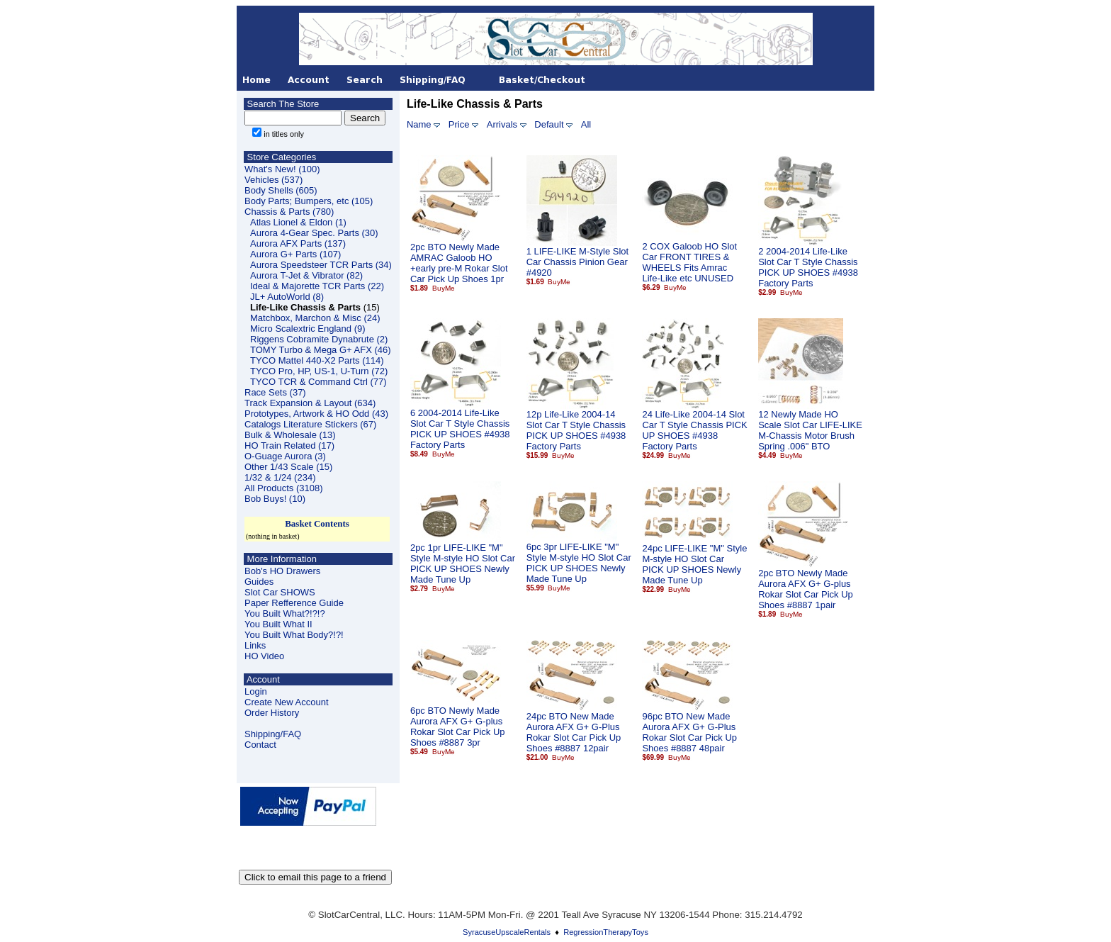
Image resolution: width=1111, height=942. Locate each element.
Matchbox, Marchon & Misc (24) (315, 318)
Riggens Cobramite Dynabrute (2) (319, 339)
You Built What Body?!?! (294, 634)
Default (548, 124)
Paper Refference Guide (294, 603)
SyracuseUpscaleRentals (507, 932)
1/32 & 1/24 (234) (279, 477)
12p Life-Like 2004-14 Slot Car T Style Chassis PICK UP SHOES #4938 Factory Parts (576, 430)
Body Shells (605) (280, 190)
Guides (258, 581)
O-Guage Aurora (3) (285, 456)
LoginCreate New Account (286, 696)
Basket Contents (317, 523)
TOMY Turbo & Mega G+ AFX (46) (320, 349)
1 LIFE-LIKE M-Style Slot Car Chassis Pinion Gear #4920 (577, 262)
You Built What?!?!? (284, 613)
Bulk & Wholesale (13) (290, 435)
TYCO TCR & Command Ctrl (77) (318, 381)
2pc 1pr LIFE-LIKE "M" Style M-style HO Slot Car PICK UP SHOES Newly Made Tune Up (462, 563)
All (586, 124)
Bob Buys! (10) (274, 498)
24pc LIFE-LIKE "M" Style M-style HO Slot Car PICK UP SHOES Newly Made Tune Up (694, 564)
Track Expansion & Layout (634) (310, 403)
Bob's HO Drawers (282, 571)
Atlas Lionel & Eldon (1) (298, 222)
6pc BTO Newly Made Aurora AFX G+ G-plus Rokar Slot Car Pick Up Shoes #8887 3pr (457, 726)
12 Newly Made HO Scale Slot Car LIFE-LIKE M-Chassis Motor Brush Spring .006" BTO (810, 430)
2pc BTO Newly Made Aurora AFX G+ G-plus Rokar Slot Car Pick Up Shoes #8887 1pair (805, 589)
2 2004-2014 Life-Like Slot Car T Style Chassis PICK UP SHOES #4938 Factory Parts (808, 267)
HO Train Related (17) (289, 445)
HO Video (264, 656)
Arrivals (502, 124)
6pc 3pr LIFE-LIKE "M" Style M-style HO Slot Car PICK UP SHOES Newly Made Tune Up (578, 563)
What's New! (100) (282, 169)
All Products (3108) (283, 488)
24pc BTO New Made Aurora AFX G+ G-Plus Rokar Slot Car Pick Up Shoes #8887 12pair (573, 732)
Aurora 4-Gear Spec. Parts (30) (314, 233)
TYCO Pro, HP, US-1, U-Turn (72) (319, 371)
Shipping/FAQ (272, 734)
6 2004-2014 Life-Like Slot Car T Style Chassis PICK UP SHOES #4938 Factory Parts (460, 429)
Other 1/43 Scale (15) (288, 466)
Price (459, 124)
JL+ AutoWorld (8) (287, 296)
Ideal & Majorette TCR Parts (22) (317, 286)
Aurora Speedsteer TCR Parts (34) (321, 264)
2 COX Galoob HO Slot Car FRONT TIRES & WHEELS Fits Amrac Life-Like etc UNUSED (689, 262)
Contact (260, 744)
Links (255, 645)
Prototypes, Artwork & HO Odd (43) (316, 413)
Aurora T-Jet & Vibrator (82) (306, 275)
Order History (271, 712)
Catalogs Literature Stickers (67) (310, 424)
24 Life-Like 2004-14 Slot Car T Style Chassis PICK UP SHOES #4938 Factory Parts (694, 430)
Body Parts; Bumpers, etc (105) (308, 201)
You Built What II (278, 624)
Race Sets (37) (275, 392)
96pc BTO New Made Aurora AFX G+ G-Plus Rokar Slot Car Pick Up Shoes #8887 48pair (689, 732)
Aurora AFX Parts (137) (298, 243)
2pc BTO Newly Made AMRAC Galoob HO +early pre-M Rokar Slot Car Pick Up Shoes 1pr (459, 263)
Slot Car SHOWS (279, 592)
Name (419, 124)
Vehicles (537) (273, 179)
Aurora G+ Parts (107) (295, 254)
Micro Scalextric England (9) (308, 328)
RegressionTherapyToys (605, 932)
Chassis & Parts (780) (289, 211)
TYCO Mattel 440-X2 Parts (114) (317, 360)
